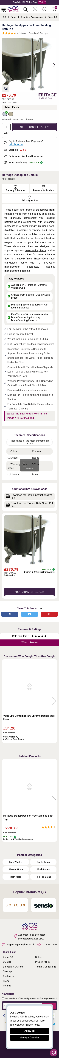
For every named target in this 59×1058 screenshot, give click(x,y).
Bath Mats (15, 876)
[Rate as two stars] (34, 637)
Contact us (8, 976)
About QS (8, 957)
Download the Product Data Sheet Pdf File (29, 505)
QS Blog (7, 961)
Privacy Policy (42, 961)
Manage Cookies (29, 1037)
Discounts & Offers (13, 966)
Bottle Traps (43, 862)
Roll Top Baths (43, 876)
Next (52, 65)
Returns (7, 985)
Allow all (29, 1031)
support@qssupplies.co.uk (18, 944)
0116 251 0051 (47, 944)
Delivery (39, 957)
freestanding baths (36, 250)
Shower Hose (16, 869)
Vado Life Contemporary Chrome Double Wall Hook (29, 717)
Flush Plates (43, 869)
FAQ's (6, 981)
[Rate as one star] (32, 637)
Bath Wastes (15, 862)
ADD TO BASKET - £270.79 (34, 127)
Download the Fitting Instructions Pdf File (29, 496)
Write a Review (29, 642)
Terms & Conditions (45, 966)
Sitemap (7, 971)
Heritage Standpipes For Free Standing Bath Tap (28, 817)
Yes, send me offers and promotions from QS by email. (31, 998)
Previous (5, 701)
